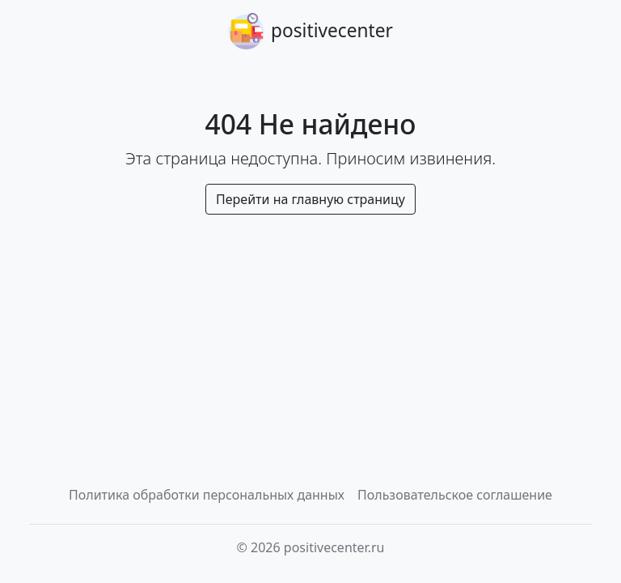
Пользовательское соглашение (454, 495)
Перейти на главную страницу (310, 199)
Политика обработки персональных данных (206, 495)
